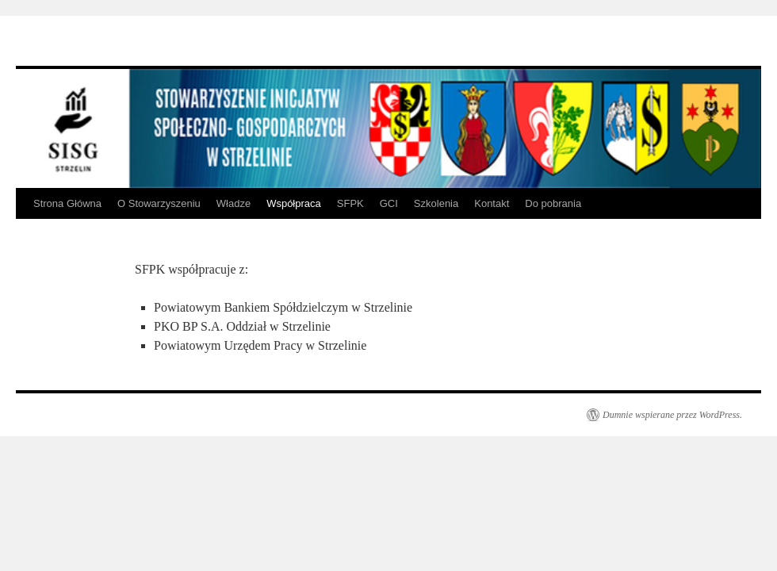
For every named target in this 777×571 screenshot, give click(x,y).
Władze (233, 203)
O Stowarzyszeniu (159, 203)
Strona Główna (67, 203)
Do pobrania (553, 203)
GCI (389, 203)
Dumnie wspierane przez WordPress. (672, 414)
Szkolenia (436, 203)
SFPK (350, 203)
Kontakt (491, 203)
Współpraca (293, 203)
